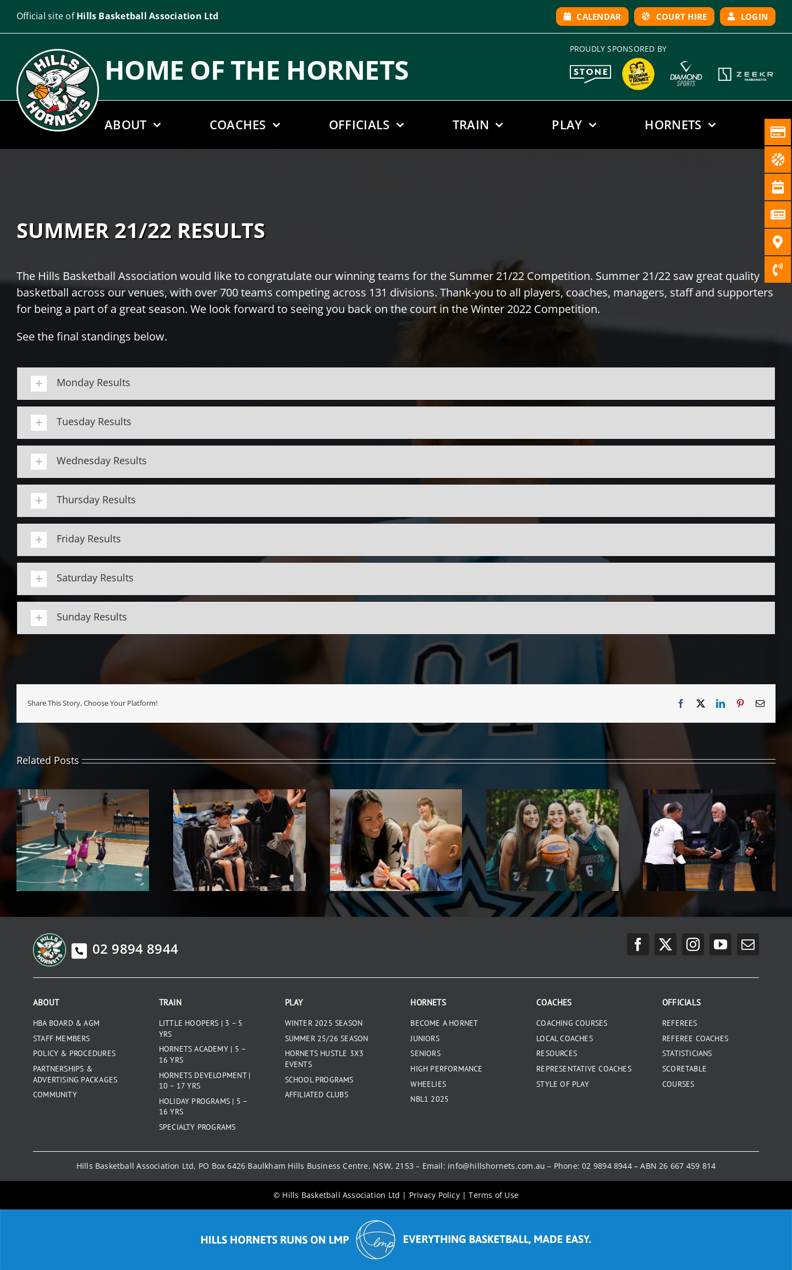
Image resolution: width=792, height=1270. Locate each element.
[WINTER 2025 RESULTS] (82, 794)
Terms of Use (494, 1195)
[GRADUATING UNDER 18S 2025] (552, 794)
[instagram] (693, 944)
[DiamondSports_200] (686, 57)
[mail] (748, 944)
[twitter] (665, 944)
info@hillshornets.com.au (496, 1166)
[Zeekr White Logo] (746, 68)
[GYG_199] (638, 60)
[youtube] (721, 944)
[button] (396, 383)
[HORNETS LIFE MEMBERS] (709, 794)
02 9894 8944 (125, 948)
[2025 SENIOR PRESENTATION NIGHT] (239, 794)
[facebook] (638, 944)
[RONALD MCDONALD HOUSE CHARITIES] (396, 794)
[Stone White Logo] (590, 68)
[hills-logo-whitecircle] (57, 52)
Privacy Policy (434, 1195)
